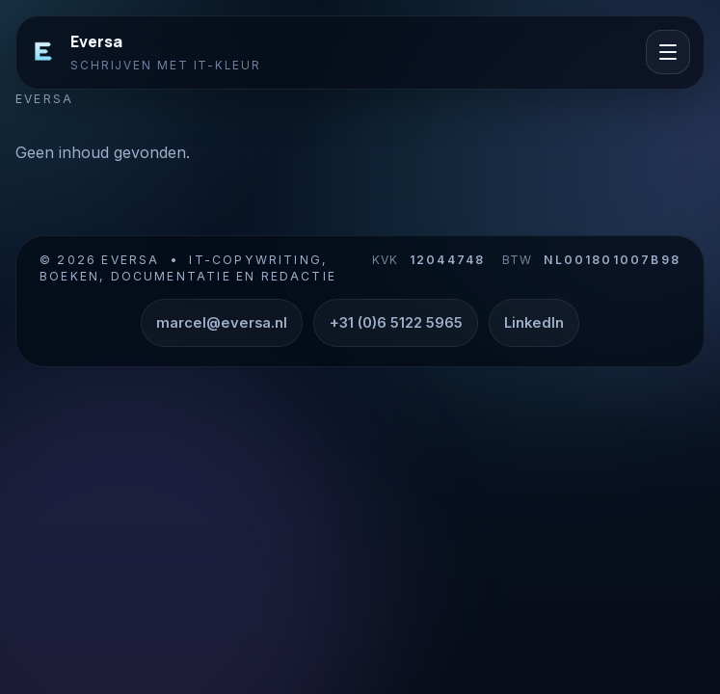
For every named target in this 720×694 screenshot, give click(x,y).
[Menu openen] (668, 52)
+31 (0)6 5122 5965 (396, 323)
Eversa (96, 41)
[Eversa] (43, 52)
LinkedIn (534, 323)
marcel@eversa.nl (221, 323)
